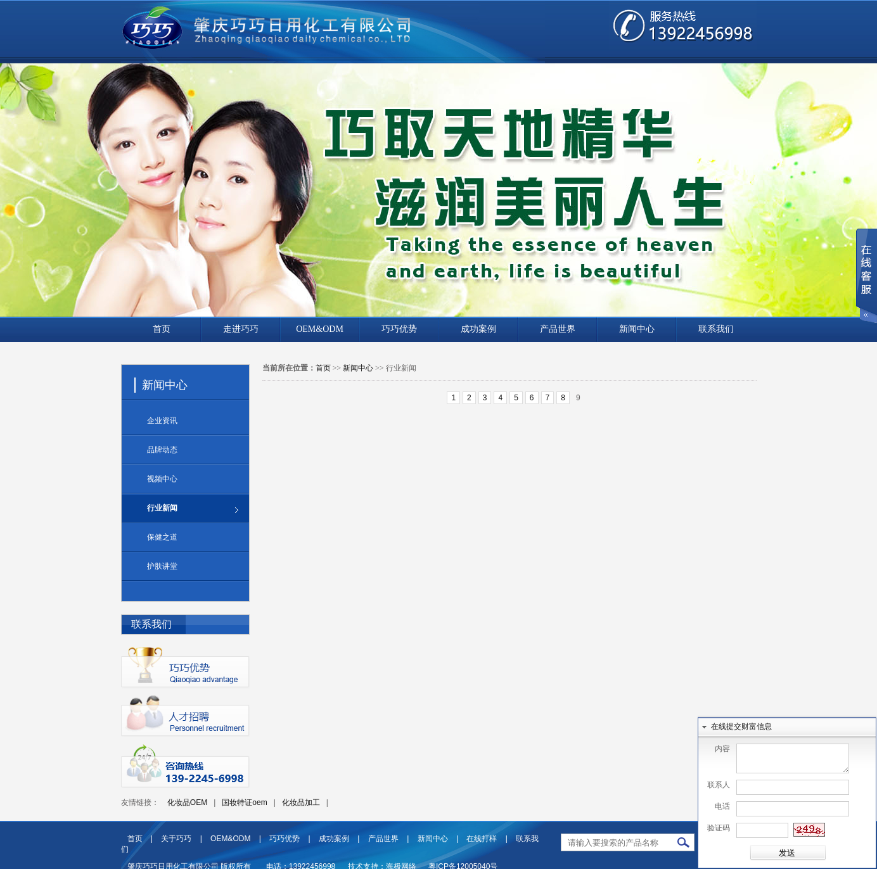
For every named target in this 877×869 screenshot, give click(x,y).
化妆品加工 (301, 802)
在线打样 (481, 838)
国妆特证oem (244, 802)
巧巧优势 (399, 329)
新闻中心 (637, 329)
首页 (161, 329)
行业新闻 (162, 508)
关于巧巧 (176, 838)
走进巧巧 (241, 329)
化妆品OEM (187, 802)
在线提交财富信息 (741, 720)
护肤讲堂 (162, 566)
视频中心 (162, 478)
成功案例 (478, 329)
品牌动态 (162, 449)
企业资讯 (162, 420)
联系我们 (716, 329)
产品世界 (557, 329)
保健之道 (162, 537)
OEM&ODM (319, 329)
